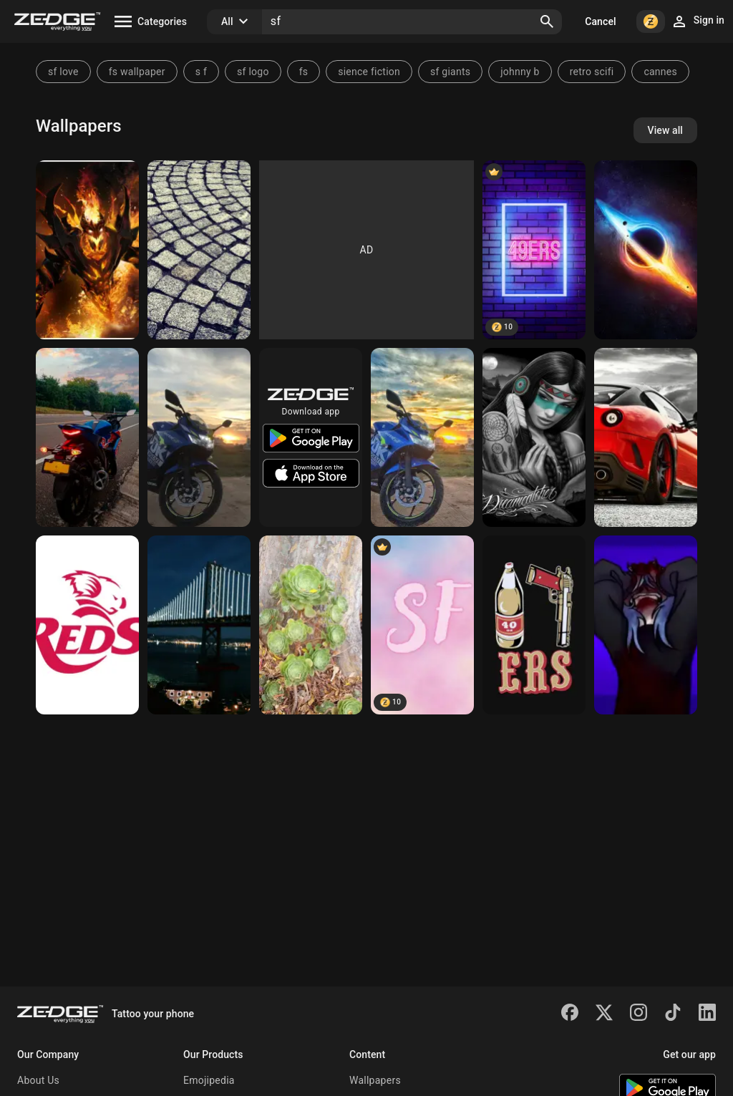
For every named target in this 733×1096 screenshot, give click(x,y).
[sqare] (199, 249)
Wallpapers (375, 1080)
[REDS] (87, 624)
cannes (660, 71)
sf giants (450, 71)
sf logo (253, 71)
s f (201, 71)
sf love (63, 71)
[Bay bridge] (199, 624)
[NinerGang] (534, 624)
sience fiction (369, 71)
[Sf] (87, 249)
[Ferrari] (645, 437)
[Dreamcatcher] (534, 437)
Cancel (600, 21)
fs (304, 71)
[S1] (645, 249)
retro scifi (592, 71)
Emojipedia (209, 1080)
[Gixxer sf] (87, 437)
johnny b (519, 71)
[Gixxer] (199, 437)
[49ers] (534, 249)
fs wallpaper (137, 71)
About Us (38, 1080)
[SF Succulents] (310, 624)
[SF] (422, 624)
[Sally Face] (645, 624)
